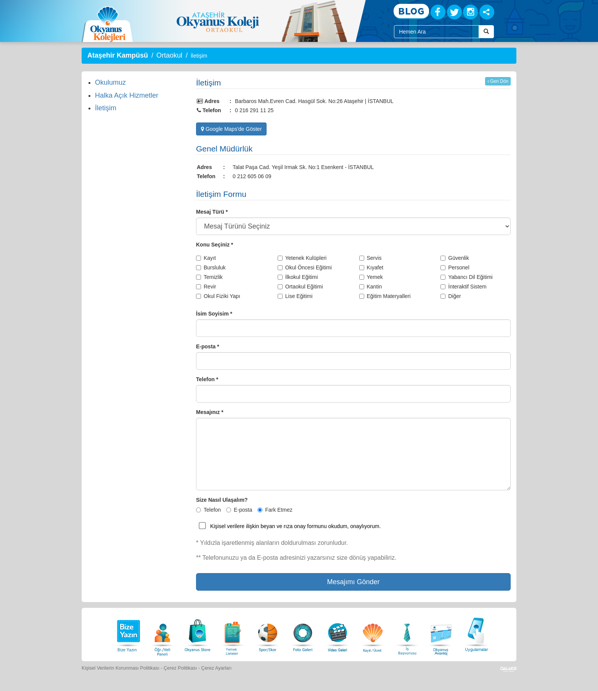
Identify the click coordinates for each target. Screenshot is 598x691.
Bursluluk (211, 267)
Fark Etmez (275, 510)
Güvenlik (454, 258)
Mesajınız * (209, 412)
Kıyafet (371, 267)
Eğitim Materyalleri (385, 296)
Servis (370, 258)
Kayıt (206, 258)
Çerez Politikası (180, 668)
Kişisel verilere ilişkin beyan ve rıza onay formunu (268, 526)
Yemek (371, 277)
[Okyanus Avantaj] (441, 634)
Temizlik (209, 277)
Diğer (450, 296)
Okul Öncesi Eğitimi (305, 267)
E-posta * (207, 346)
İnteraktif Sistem (463, 286)
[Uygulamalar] (476, 634)
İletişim (105, 108)
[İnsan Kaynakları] (407, 634)
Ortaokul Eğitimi (300, 286)
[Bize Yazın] (127, 634)
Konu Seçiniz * (214, 245)
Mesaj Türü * (212, 212)
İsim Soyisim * (214, 314)
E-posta (239, 510)
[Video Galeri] (337, 634)
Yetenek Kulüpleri (302, 258)
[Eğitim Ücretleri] (373, 634)
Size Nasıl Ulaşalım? (222, 500)
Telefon (208, 510)
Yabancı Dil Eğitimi (466, 277)
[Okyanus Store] (198, 634)
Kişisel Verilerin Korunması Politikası (120, 668)
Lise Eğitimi (295, 296)
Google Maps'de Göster (231, 129)
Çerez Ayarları (216, 668)
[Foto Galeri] (303, 634)
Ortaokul (169, 55)
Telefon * (207, 379)
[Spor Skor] (268, 634)
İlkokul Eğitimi (298, 277)
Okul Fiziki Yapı (218, 296)
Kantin (370, 286)
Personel (454, 267)
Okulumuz (110, 82)
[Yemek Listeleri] (233, 634)
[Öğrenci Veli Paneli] (162, 634)
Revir (206, 286)
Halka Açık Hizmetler (126, 95)
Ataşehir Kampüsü (117, 55)
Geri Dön (497, 81)
